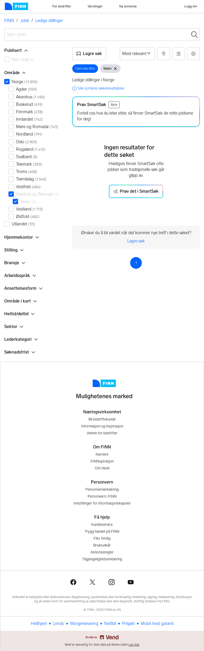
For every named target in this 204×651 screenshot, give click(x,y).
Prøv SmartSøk (91, 104)
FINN (9, 20)
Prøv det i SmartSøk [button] (136, 191)
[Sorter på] (137, 53)
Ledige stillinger (49, 20)
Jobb (24, 20)
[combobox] (102, 34)
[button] (89, 53)
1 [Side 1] (136, 262)
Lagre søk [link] (136, 240)
